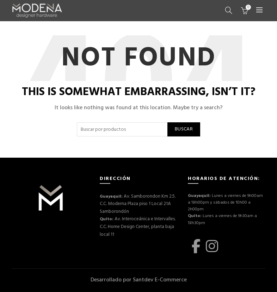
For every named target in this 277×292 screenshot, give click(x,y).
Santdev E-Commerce (160, 280)
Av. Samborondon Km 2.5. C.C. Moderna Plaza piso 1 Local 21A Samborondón (136, 202)
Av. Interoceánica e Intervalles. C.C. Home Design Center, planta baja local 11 (135, 222)
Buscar (184, 129)
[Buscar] (228, 10)
